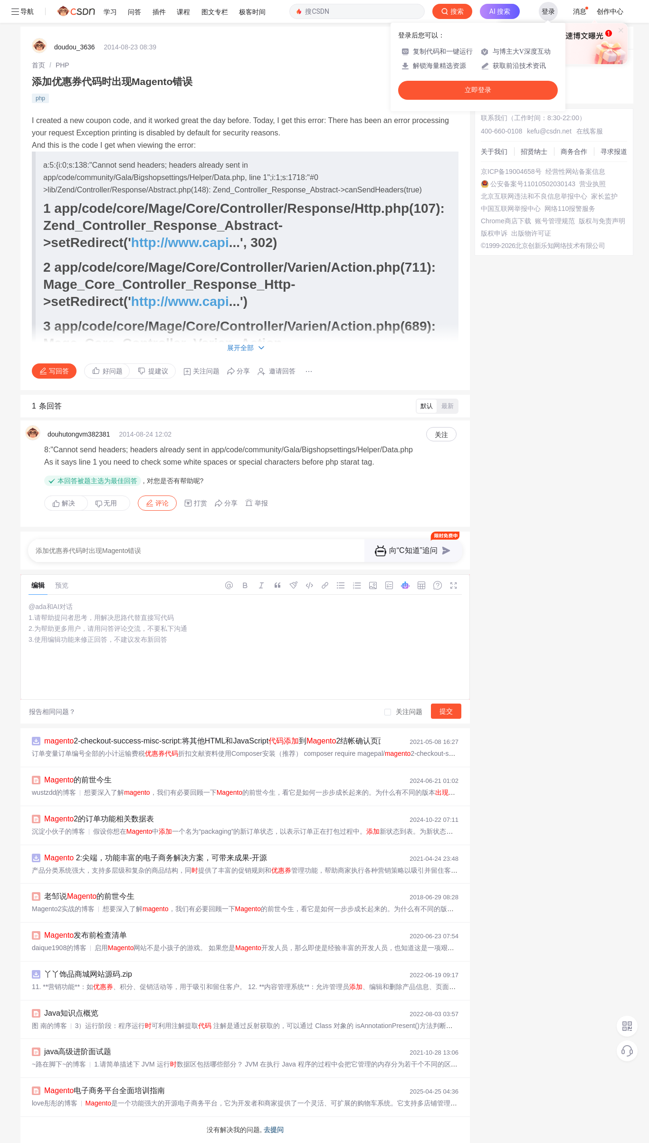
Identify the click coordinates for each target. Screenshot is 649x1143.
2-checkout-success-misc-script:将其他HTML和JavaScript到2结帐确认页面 (215, 741)
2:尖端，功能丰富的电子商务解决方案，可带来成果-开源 (155, 858)
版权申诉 (494, 233)
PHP (62, 65)
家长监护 (604, 196)
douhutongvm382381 (79, 434)
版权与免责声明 (602, 221)
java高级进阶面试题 (77, 1052)
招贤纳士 (534, 151)
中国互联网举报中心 (511, 208)
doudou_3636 (74, 47)
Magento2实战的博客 (63, 909)
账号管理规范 (555, 221)
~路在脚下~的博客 (59, 1064)
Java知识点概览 (71, 1013)
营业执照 (592, 184)
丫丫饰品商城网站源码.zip (88, 974)
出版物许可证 (531, 233)
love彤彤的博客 (54, 1103)
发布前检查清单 (85, 935)
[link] (38, 65)
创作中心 (610, 11)
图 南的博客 (49, 1025)
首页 (38, 65)
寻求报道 (614, 151)
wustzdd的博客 (54, 792)
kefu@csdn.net (549, 131)
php (40, 98)
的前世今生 (78, 780)
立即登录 (478, 90)
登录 (548, 11)
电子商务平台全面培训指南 (104, 1090)
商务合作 (574, 151)
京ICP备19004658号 (511, 171)
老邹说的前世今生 (89, 896)
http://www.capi (180, 242)
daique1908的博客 (59, 948)
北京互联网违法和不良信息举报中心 (534, 196)
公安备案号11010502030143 (532, 184)
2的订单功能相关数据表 (99, 819)
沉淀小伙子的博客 (58, 831)
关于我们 (494, 151)
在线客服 (589, 131)
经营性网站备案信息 (575, 171)
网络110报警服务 (569, 208)
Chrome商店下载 (506, 221)
